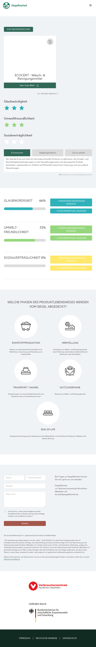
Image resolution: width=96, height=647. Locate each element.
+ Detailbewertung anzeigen (71, 211)
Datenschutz (70, 638)
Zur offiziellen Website (46, 93)
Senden (24, 523)
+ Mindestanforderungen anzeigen (71, 202)
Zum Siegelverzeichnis (18, 29)
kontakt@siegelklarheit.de (66, 494)
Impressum (24, 638)
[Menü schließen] (90, 5)
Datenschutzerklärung (12, 559)
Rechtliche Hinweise (46, 638)
